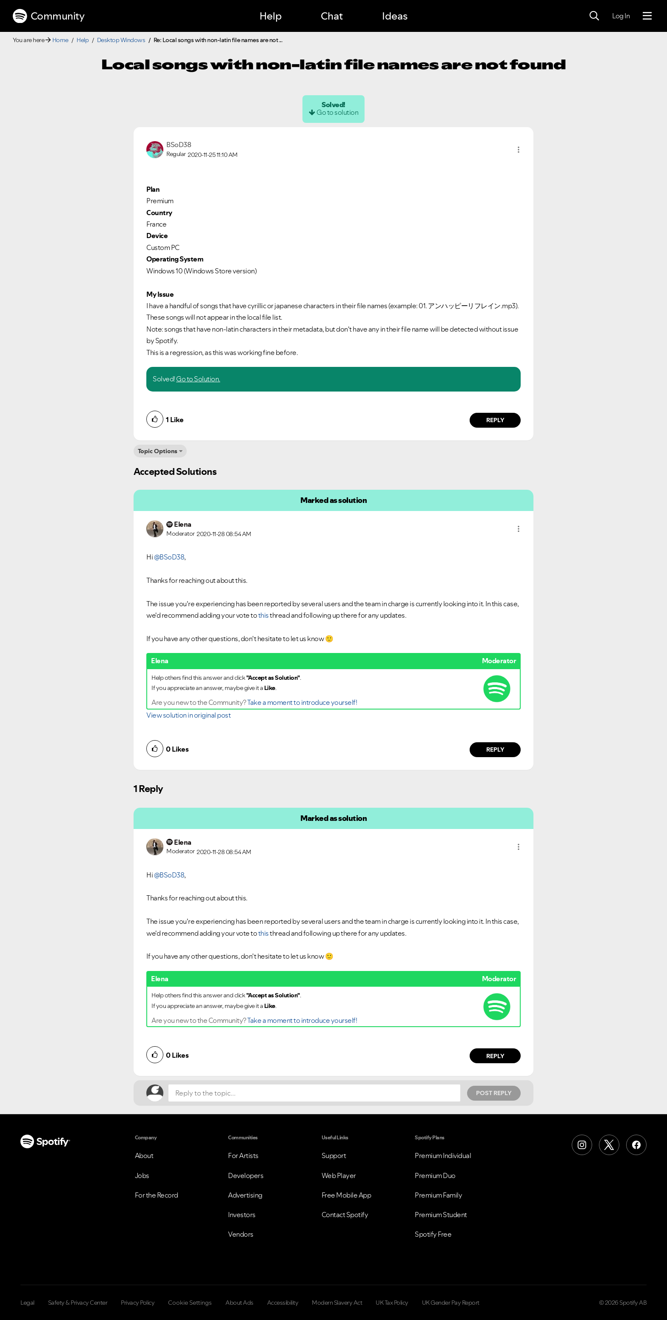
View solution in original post (188, 715)
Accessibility (283, 1302)
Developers (245, 1175)
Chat (332, 16)
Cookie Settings (190, 1302)
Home (60, 40)
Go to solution (337, 112)
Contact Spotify (345, 1214)
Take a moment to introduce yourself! (302, 702)
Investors (242, 1214)
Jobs (142, 1175)
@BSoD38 (169, 557)
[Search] (594, 16)
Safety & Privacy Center (78, 1302)
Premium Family (438, 1195)
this (263, 615)
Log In (621, 15)
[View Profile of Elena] (182, 524)
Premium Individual (443, 1155)
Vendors (241, 1234)
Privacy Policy (137, 1302)
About (144, 1155)
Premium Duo (435, 1175)
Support (334, 1155)
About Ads (239, 1302)
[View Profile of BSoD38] (178, 144)
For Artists (243, 1155)
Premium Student (441, 1214)
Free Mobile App (346, 1195)
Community (48, 16)
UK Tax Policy (392, 1302)
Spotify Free (433, 1234)
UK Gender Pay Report (450, 1302)
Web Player (339, 1175)
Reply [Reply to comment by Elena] (495, 749)
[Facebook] (636, 1145)
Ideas (395, 16)
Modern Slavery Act (337, 1302)
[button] (518, 149)
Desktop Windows (121, 40)
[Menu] (647, 16)
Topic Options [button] (157, 451)
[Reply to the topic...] (314, 1092)
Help (270, 16)
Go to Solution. (198, 378)
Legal (27, 1302)
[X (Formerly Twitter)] (609, 1145)
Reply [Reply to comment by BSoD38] (495, 420)
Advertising (245, 1195)
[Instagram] (582, 1145)
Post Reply (494, 1093)
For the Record (156, 1195)
